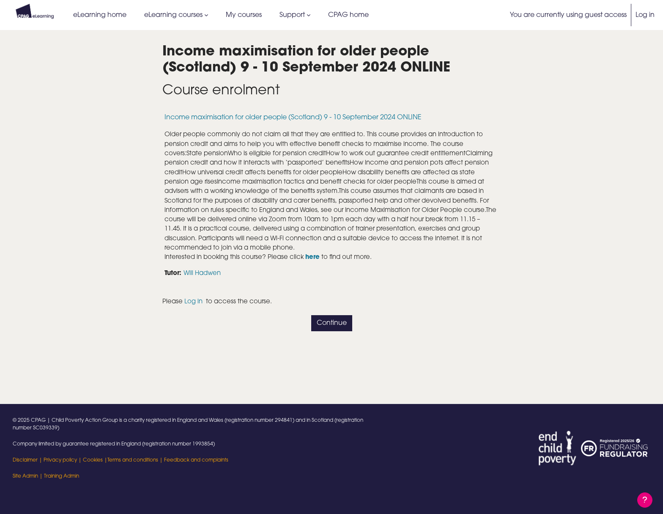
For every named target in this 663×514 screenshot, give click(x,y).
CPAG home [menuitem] (348, 15)
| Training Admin (58, 476)
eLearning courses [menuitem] (173, 15)
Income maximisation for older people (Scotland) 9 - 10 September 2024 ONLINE (293, 117)
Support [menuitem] (292, 15)
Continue (332, 344)
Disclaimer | (28, 460)
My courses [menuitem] (244, 15)
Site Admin (25, 476)
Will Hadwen (205, 294)
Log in (645, 15)
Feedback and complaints (196, 460)
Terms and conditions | (135, 460)
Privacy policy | (63, 460)
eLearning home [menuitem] (99, 15)
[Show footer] (644, 500)
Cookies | (95, 460)
